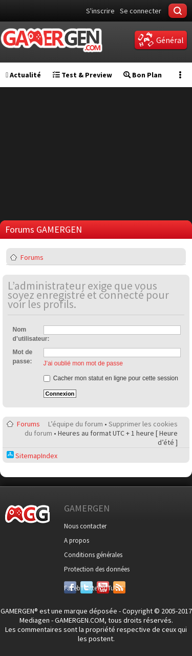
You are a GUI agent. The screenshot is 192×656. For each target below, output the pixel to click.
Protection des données (97, 569)
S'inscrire (100, 10)
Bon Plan (142, 74)
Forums (32, 257)
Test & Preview (82, 74)
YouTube (103, 588)
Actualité (23, 74)
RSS (118, 588)
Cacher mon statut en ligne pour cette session (111, 378)
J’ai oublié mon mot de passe (83, 363)
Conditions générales (93, 554)
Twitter (86, 588)
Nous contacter (85, 526)
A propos (76, 540)
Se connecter (140, 10)
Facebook (70, 588)
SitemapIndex (32, 455)
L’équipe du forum (75, 423)
